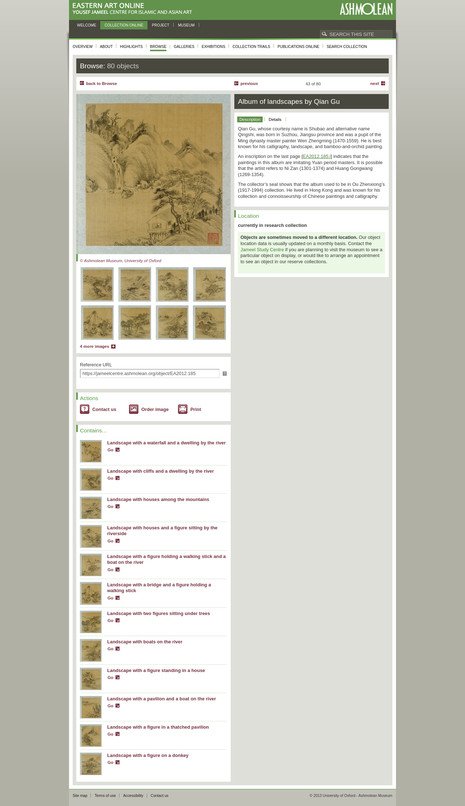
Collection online (124, 25)
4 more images (94, 346)
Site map (80, 796)
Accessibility (133, 796)
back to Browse (101, 83)
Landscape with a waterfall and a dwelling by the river (166, 442)
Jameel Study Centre (262, 249)
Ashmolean (366, 9)
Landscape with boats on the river (144, 641)
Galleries (184, 47)
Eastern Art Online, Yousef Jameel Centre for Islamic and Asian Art (134, 9)
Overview (83, 47)
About (106, 47)
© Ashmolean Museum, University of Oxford (120, 261)
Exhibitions (213, 47)
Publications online (298, 47)
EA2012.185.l (317, 156)
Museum (186, 25)
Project (160, 25)
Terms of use (105, 796)
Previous (249, 83)
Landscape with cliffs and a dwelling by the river (160, 471)
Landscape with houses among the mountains (158, 499)
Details (275, 119)
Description (249, 119)
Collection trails (251, 47)
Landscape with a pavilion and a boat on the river (161, 698)
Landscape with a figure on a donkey (148, 755)
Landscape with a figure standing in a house (156, 670)
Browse (158, 47)
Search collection (347, 47)
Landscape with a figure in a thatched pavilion (158, 727)
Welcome (86, 25)
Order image (155, 409)
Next (374, 83)
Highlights (131, 47)
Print (195, 409)
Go (110, 450)
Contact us (104, 409)
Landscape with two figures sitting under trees (158, 613)
